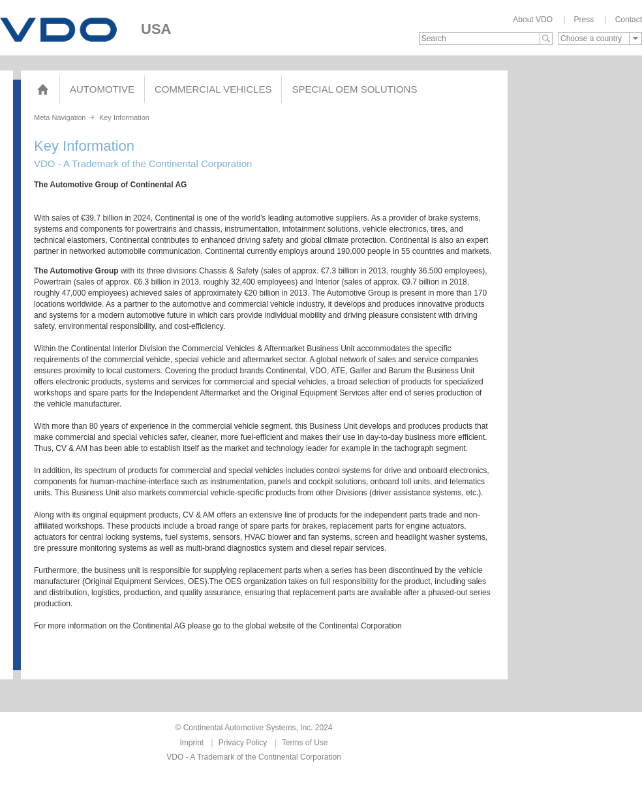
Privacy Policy (243, 742)
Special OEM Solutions (354, 89)
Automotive (102, 89)
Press (583, 19)
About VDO (533, 19)
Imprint (192, 742)
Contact (628, 19)
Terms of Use (305, 742)
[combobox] (600, 38)
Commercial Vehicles (213, 89)
